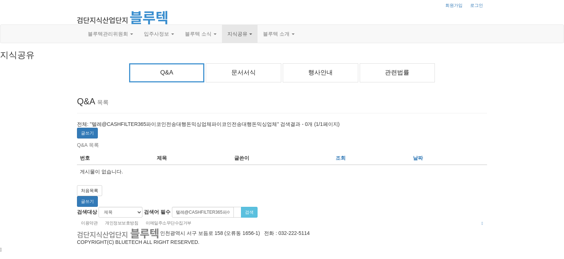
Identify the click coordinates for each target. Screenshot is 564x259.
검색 (249, 212)
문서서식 (243, 72)
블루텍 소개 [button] (279, 34)
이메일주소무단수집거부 (168, 223)
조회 (341, 158)
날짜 (418, 158)
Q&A (166, 72)
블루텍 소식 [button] (201, 34)
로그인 (476, 5)
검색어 (157, 212)
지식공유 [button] (240, 34)
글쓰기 (87, 133)
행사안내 (320, 72)
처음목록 (89, 190)
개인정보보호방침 (121, 223)
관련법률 (397, 72)
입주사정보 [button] (159, 34)
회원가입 (454, 5)
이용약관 (89, 223)
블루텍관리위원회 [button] (110, 34)
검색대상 (87, 212)
